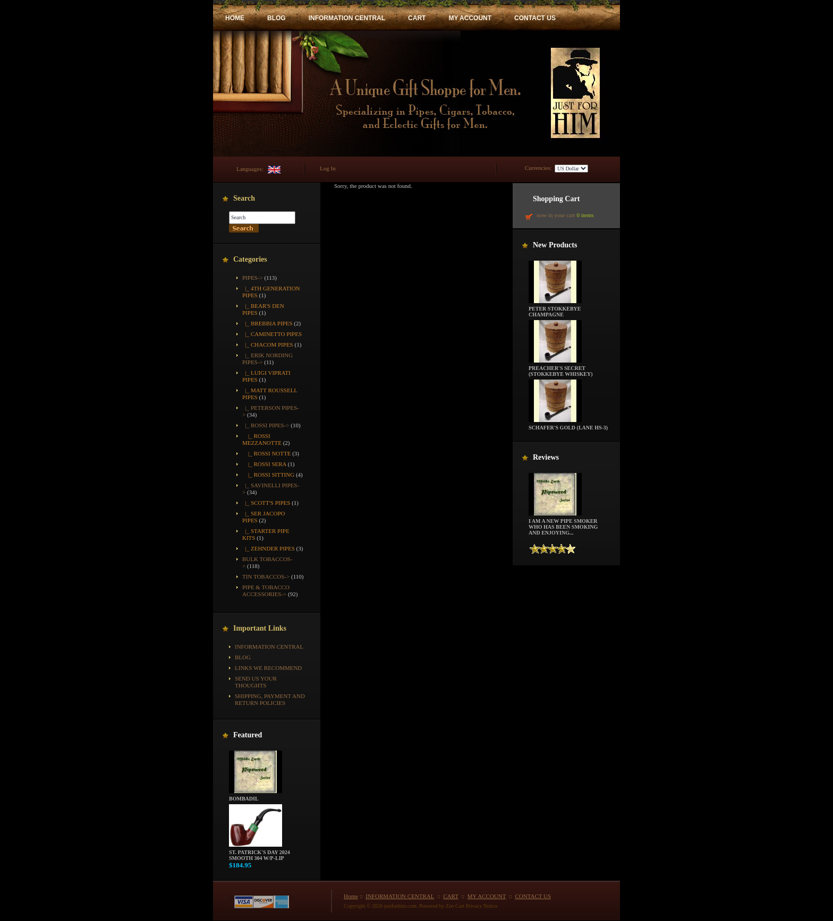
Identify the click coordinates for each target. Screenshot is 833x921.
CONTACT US (535, 18)
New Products (555, 245)
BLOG (276, 18)
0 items (584, 215)
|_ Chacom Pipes (267, 344)
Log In (328, 168)
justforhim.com (400, 906)
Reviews (546, 457)
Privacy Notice (482, 906)
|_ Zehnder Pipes (268, 548)
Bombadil (255, 796)
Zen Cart (455, 906)
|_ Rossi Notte (266, 453)
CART (417, 18)
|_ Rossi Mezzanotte (262, 439)
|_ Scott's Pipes (266, 503)
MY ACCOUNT (469, 18)
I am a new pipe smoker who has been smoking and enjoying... (563, 524)
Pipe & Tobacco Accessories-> (266, 590)
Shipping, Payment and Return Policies (270, 699)
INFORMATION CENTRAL (347, 18)
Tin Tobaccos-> (266, 576)
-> (252, 277)
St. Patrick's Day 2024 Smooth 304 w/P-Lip (259, 853)
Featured (247, 735)
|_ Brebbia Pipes (267, 323)
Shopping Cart (556, 199)
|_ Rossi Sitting (268, 474)
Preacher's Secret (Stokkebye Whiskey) (561, 368)
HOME (234, 18)
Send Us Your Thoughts (256, 681)
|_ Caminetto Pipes (272, 334)
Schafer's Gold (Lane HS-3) (568, 425)
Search (244, 198)
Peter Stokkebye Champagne (555, 309)
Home (351, 896)
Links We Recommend (268, 668)
